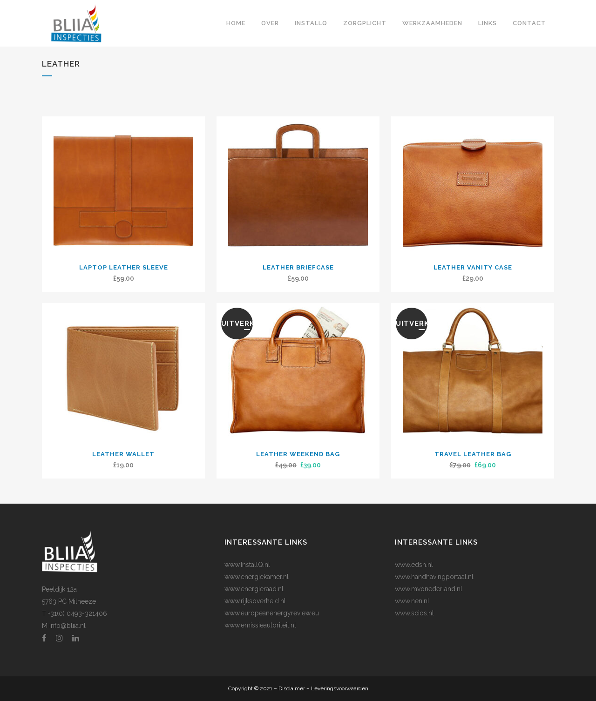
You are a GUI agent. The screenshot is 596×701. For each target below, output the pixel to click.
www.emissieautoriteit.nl (260, 625)
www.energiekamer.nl (256, 576)
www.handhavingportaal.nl (434, 576)
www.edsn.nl (414, 564)
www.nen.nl (412, 601)
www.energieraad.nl (254, 589)
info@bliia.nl (67, 625)
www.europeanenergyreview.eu (271, 613)
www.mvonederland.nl (428, 589)
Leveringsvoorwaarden (339, 688)
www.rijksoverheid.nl (255, 601)
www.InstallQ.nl (247, 564)
